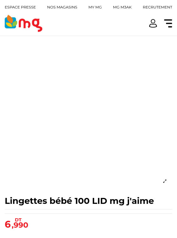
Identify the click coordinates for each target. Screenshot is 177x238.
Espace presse (20, 7)
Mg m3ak (122, 7)
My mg (95, 7)
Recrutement (157, 7)
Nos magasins (62, 7)
